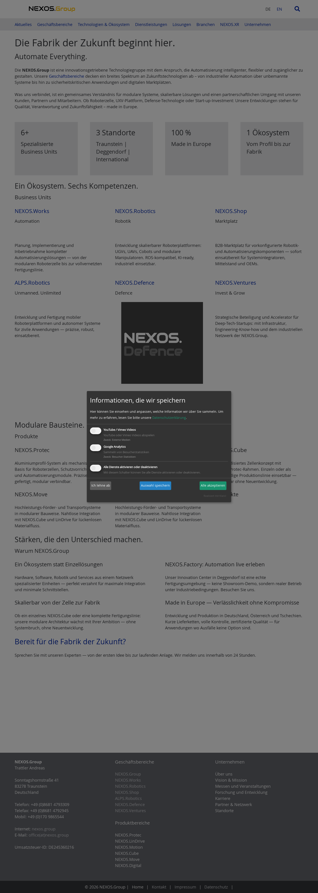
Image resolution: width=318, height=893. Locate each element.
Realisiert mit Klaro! (215, 495)
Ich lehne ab (100, 485)
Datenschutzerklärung (169, 418)
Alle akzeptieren (213, 485)
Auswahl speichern (155, 485)
